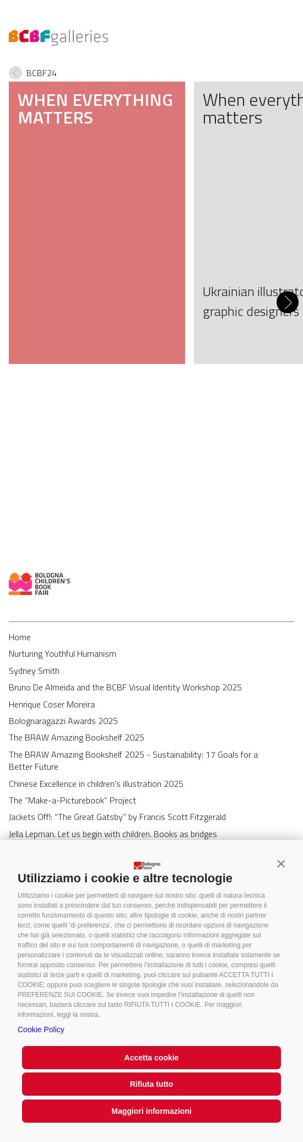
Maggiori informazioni (151, 1111)
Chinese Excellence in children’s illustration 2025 (96, 783)
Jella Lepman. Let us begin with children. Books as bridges (113, 833)
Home (20, 637)
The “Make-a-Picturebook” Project (72, 800)
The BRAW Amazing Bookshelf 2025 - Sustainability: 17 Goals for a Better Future (133, 760)
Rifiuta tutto (152, 1084)
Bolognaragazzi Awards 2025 (63, 720)
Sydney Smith (34, 670)
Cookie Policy (41, 1029)
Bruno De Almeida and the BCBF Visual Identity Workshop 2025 (125, 687)
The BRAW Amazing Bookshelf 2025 (76, 737)
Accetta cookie (152, 1057)
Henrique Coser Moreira (52, 704)
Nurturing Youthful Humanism (62, 653)
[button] (281, 863)
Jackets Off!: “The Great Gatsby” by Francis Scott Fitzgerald (117, 816)
